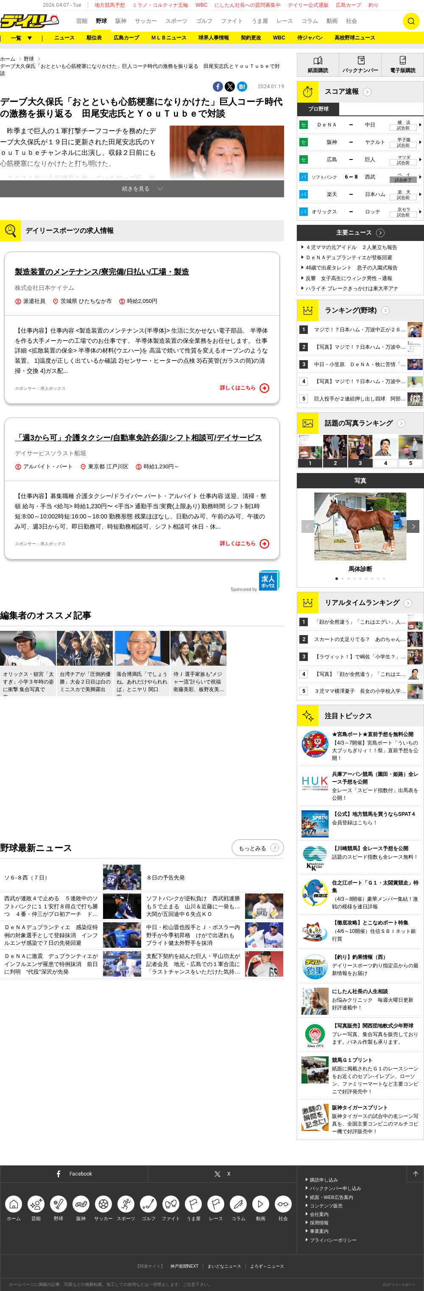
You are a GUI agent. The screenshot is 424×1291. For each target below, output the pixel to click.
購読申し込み (324, 1179)
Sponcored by (255, 581)
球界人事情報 (213, 38)
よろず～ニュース (267, 1266)
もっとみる (252, 848)
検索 (411, 21)
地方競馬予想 (110, 5)
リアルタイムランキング (362, 602)
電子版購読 (403, 70)
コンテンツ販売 (326, 1205)
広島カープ (348, 5)
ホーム (7, 59)
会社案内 (319, 1214)
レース (284, 21)
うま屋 (259, 21)
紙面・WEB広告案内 (331, 1197)
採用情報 (319, 1222)
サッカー (146, 21)
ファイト (232, 21)
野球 (101, 21)
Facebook (81, 1174)
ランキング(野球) (351, 310)
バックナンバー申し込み (335, 1188)
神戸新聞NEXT (184, 1266)
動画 (332, 21)
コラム (309, 21)
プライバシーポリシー (333, 1240)
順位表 (94, 38)
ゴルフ (204, 21)
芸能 (81, 21)
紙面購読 (318, 70)
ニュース (64, 38)
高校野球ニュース (355, 38)
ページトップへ (415, 1173)
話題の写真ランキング (359, 423)
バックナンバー (360, 70)
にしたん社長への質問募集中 (248, 5)
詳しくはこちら (244, 388)
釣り (373, 5)
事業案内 (319, 1231)
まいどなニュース (224, 1266)
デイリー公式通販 (308, 5)
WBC (201, 5)
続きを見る (136, 188)
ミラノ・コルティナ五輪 (160, 5)
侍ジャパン (310, 38)
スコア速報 (342, 91)
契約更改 (251, 38)
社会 (351, 21)
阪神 (120, 21)
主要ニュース (354, 232)
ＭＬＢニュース (169, 38)
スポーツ (176, 21)
